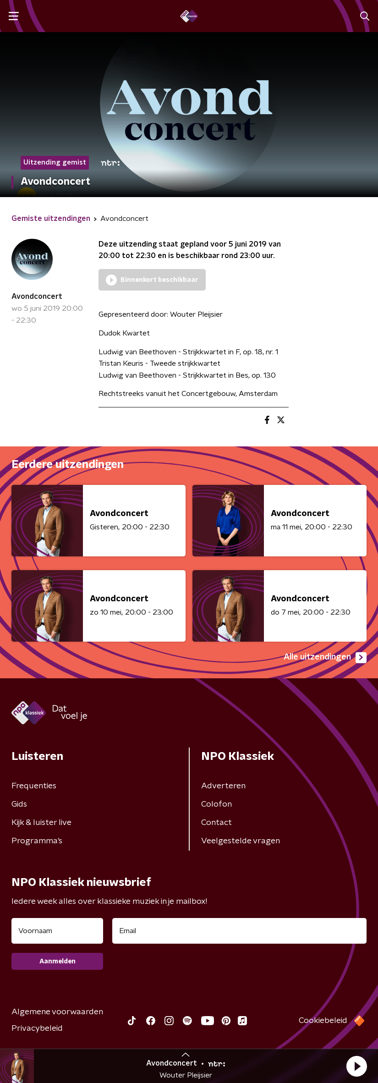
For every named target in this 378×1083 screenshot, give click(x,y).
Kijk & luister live (41, 823)
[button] (356, 1066)
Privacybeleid (37, 1028)
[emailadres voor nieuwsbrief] (239, 931)
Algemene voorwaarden (57, 1012)
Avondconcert (36, 296)
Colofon (216, 804)
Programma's (36, 841)
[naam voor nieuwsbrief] (57, 931)
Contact (216, 823)
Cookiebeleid (323, 1021)
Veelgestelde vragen (240, 841)
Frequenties (33, 786)
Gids (19, 804)
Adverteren (223, 786)
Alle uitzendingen (325, 657)
